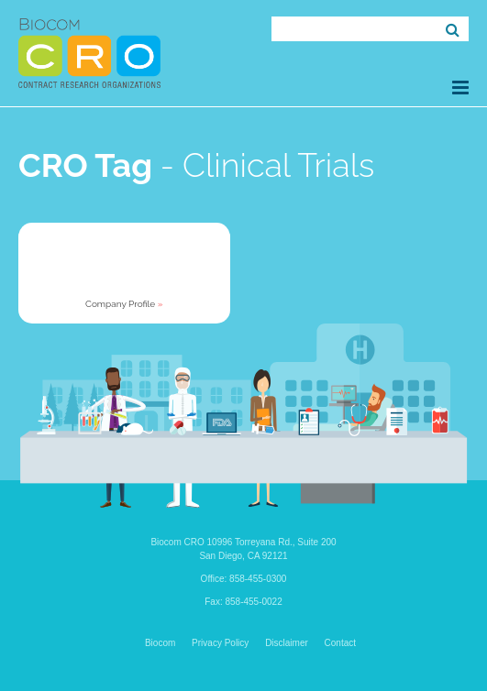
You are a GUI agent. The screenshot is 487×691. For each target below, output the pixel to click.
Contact (340, 643)
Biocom (160, 643)
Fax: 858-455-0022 (243, 602)
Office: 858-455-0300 (244, 579)
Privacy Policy (220, 643)
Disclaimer (286, 643)
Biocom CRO (89, 53)
